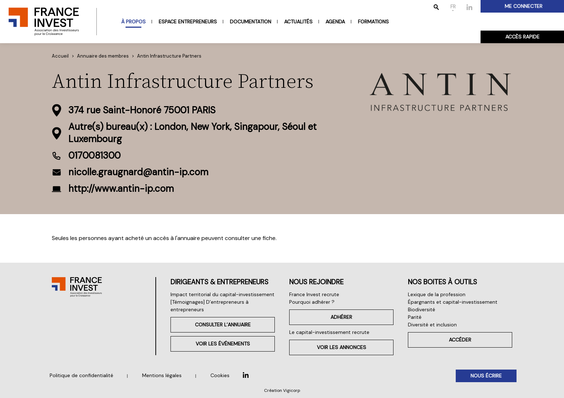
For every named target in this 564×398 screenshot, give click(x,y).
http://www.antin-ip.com (121, 188)
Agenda (335, 21)
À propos (133, 21)
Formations (373, 21)
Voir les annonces (341, 347)
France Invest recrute (314, 294)
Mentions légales (162, 375)
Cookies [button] (219, 375)
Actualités (298, 21)
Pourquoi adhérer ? (312, 302)
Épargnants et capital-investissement (452, 302)
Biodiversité (421, 309)
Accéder (460, 339)
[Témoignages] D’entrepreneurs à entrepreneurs (209, 306)
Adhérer (341, 317)
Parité (415, 317)
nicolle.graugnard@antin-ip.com (138, 172)
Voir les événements (223, 343)
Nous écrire (486, 375)
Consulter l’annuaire (223, 324)
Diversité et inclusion (432, 324)
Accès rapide (522, 36)
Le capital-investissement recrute (329, 332)
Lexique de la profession (436, 294)
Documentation (250, 21)
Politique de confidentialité (81, 375)
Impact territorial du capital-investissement (222, 294)
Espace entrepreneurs (188, 21)
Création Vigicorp (282, 390)
